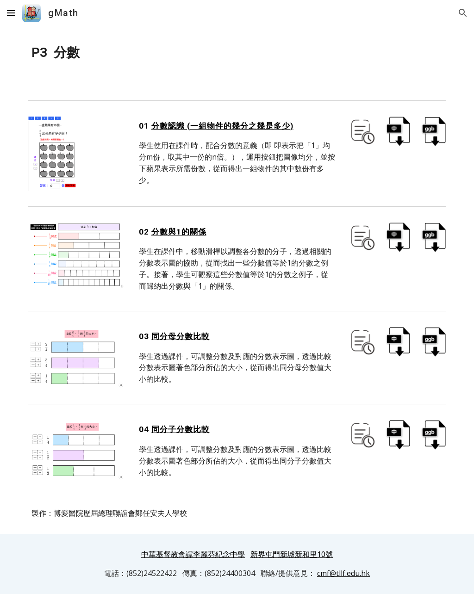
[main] (237, 53)
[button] (11, 12)
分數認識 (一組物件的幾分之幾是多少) (222, 125)
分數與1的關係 (178, 231)
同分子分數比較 (180, 429)
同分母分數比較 (180, 336)
